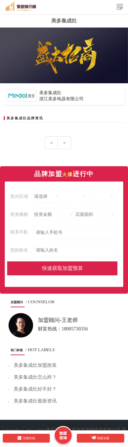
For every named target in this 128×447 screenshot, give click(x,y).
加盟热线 (26, 438)
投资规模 (19, 214)
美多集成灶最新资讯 (35, 400)
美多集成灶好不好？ (35, 389)
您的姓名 (19, 250)
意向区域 (19, 196)
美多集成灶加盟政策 (35, 365)
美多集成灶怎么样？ (35, 377)
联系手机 (19, 232)
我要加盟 (101, 438)
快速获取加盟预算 (62, 268)
